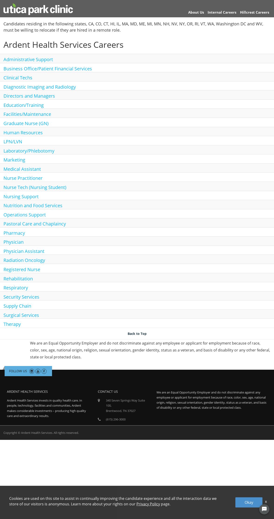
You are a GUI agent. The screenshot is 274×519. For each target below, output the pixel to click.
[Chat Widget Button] (264, 509)
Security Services (21, 297)
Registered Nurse (21, 269)
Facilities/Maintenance (27, 114)
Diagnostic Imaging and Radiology (39, 87)
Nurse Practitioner (23, 178)
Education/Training (23, 105)
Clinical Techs (17, 78)
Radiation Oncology (24, 260)
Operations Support (24, 215)
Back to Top (137, 333)
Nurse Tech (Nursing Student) (34, 187)
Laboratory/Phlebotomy (28, 151)
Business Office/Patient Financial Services (47, 69)
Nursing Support (21, 196)
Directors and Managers (29, 96)
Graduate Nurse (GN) (26, 123)
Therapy (12, 324)
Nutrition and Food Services (32, 205)
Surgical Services (21, 315)
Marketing (14, 160)
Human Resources (23, 132)
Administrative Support (28, 59)
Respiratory (15, 288)
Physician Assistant (23, 251)
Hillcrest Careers (254, 12)
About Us (196, 12)
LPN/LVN (12, 141)
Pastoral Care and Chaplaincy (34, 224)
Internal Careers (222, 12)
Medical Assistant (22, 169)
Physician (13, 242)
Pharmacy (14, 233)
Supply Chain (17, 306)
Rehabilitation (18, 279)
